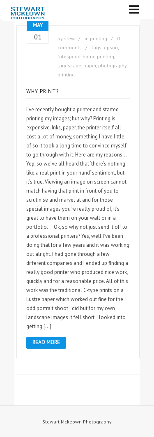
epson (111, 47)
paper (89, 65)
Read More (46, 342)
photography (112, 65)
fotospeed (68, 56)
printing (98, 38)
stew (69, 38)
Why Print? (42, 91)
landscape (69, 65)
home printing (98, 56)
